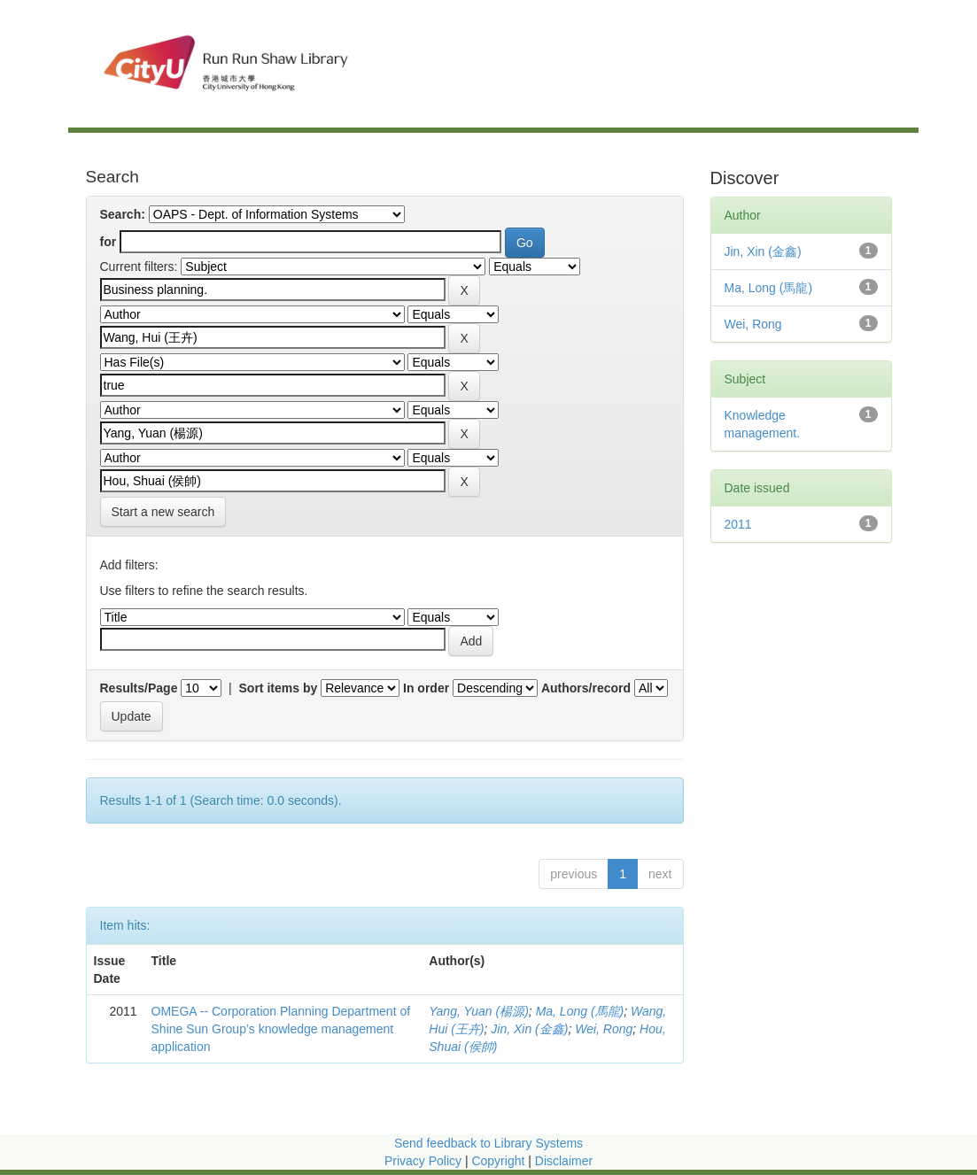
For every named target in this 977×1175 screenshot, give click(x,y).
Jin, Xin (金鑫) (529, 1029)
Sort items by (278, 688)
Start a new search (163, 512)
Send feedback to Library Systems (488, 1143)
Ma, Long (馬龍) (580, 1011)
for (108, 242)
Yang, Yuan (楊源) (479, 1011)
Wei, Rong (603, 1029)
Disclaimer (564, 1161)
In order (426, 688)
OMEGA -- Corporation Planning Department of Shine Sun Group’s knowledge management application (281, 1029)
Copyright (499, 1161)
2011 (738, 524)
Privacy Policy (422, 1161)
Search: (122, 214)
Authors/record (586, 688)
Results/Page (139, 688)
